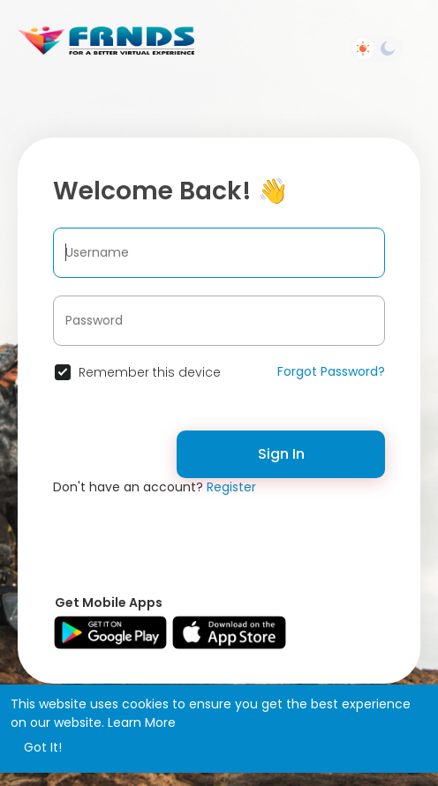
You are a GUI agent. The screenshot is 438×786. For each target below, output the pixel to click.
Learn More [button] (142, 722)
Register (231, 487)
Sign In (281, 454)
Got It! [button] (43, 747)
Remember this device (150, 372)
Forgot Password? (331, 371)
